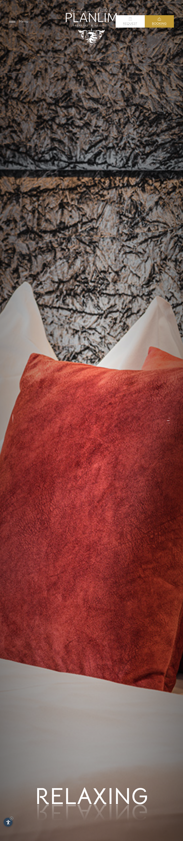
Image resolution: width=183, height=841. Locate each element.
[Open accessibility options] (8, 822)
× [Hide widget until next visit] (11, 818)
